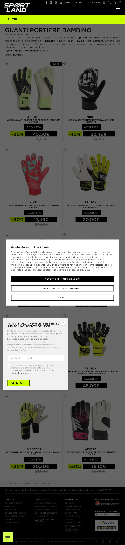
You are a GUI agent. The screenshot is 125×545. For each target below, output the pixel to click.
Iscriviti (18, 383)
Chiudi (62, 298)
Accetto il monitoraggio (62, 279)
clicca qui (85, 270)
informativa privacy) (21, 373)
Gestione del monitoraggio (62, 288)
